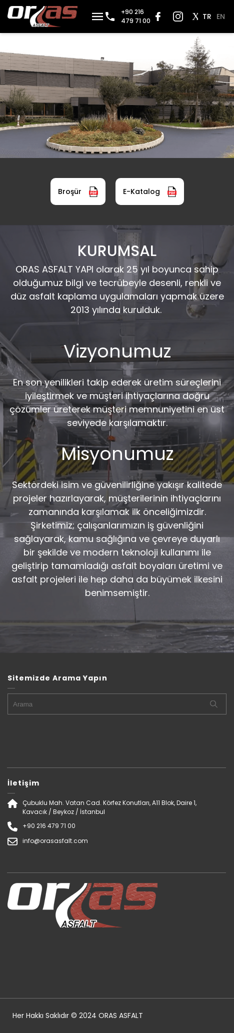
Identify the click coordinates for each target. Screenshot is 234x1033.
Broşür (78, 191)
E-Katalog (149, 191)
